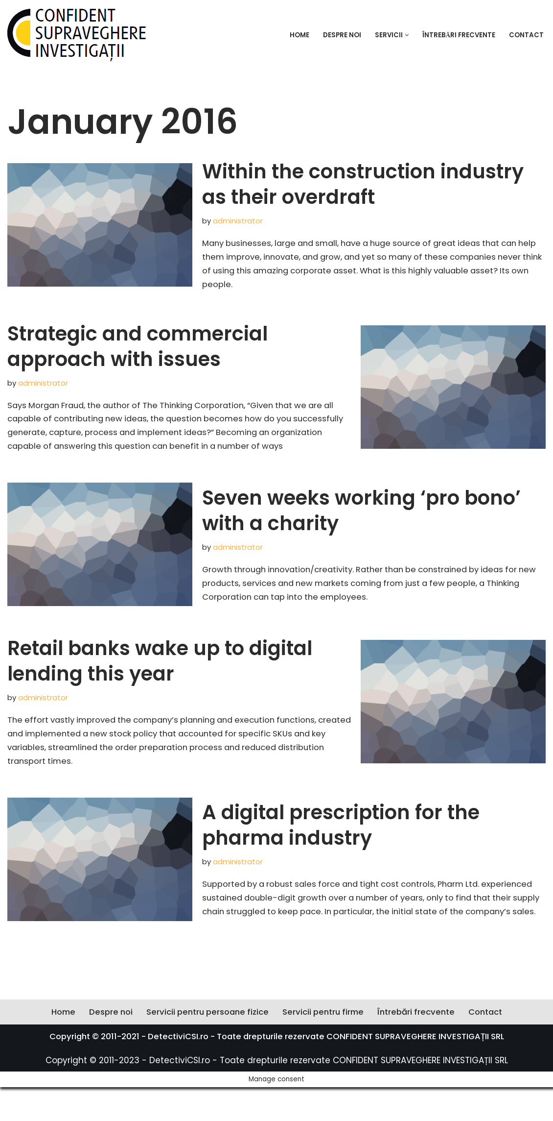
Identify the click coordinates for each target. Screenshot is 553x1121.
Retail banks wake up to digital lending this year (159, 680)
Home (297, 35)
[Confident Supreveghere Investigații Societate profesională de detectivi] (76, 35)
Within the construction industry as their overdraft (363, 184)
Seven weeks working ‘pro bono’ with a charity (361, 528)
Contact (526, 35)
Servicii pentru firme (324, 1061)
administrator (238, 221)
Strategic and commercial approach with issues (137, 348)
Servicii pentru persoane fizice (205, 1061)
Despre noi (340, 35)
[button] (405, 35)
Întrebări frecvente (458, 35)
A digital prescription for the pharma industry (341, 844)
